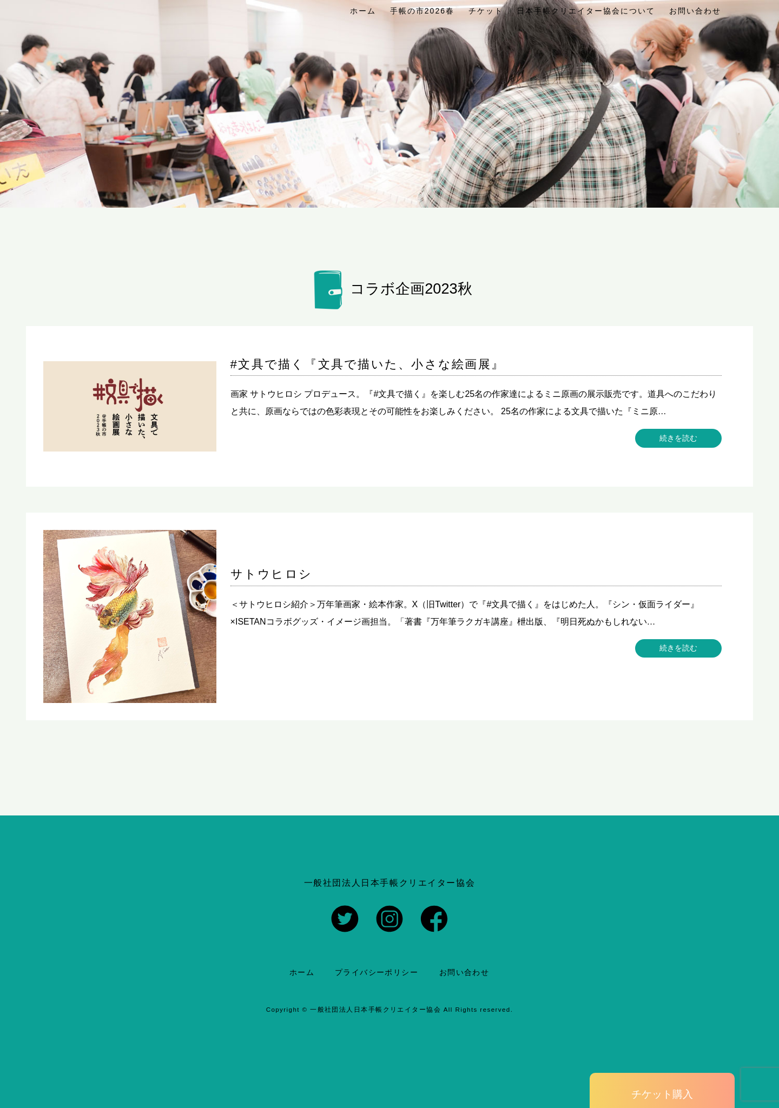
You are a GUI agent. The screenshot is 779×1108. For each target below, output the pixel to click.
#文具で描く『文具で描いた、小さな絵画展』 (367, 364)
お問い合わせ (695, 10)
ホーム (363, 10)
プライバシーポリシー (376, 972)
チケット (485, 10)
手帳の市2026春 (422, 10)
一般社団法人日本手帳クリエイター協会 (375, 1009)
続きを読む (678, 438)
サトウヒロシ (271, 574)
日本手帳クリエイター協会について (586, 10)
